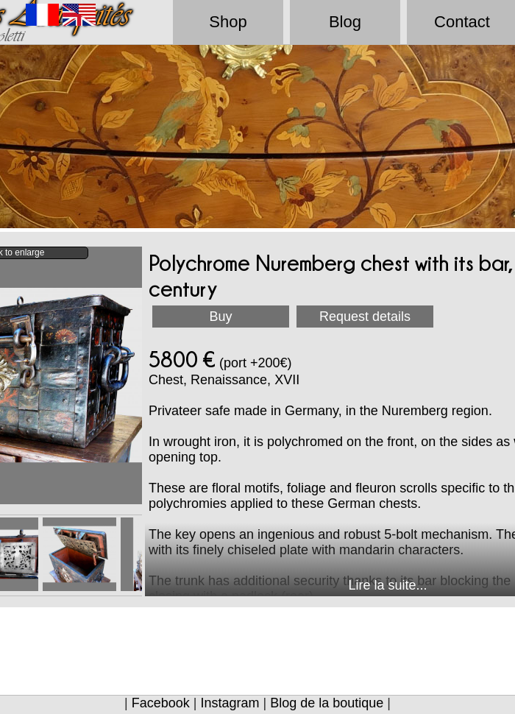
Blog (345, 22)
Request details (365, 316)
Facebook (161, 703)
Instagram (229, 703)
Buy (220, 316)
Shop (227, 22)
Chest (166, 379)
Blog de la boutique (326, 703)
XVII (286, 379)
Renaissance (229, 379)
